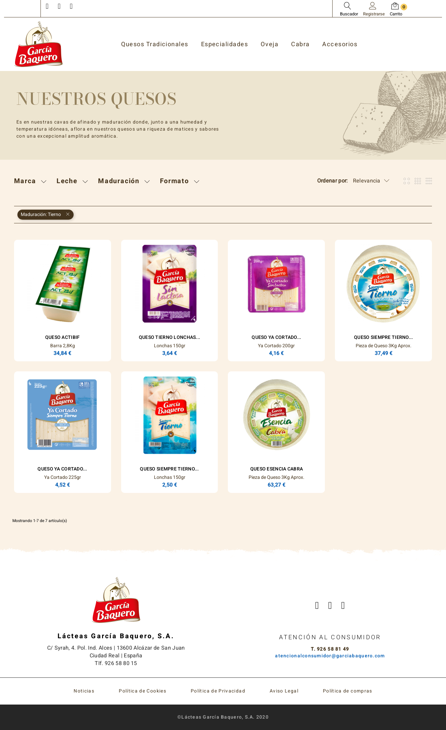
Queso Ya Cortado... (276, 337)
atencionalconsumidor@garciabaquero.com (330, 655)
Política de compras (347, 691)
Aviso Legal (284, 691)
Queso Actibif (62, 337)
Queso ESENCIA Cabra (276, 468)
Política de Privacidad (218, 691)
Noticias (84, 691)
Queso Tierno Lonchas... (169, 337)
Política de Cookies (142, 691)
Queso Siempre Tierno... (383, 337)
